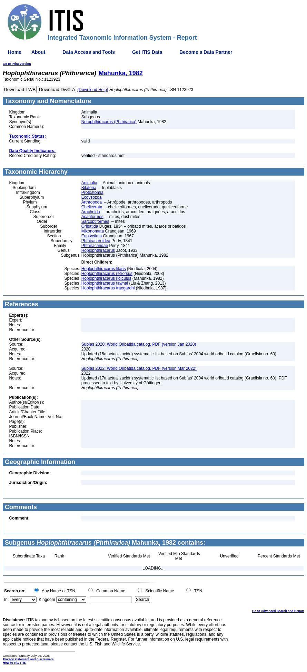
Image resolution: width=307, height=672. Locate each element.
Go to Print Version (17, 64)
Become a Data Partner (205, 52)
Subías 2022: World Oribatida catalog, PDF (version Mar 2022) (139, 368)
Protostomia (92, 192)
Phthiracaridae (94, 245)
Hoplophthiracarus (98, 250)
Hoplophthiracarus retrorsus (106, 273)
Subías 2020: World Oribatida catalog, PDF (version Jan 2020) (138, 344)
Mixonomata (92, 231)
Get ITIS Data (147, 52)
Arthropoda (91, 202)
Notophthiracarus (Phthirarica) (109, 121)
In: (6, 599)
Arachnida (90, 211)
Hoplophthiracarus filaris (103, 268)
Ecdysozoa (91, 197)
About (38, 52)
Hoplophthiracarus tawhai (104, 283)
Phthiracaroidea (95, 240)
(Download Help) (92, 89)
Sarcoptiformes (95, 221)
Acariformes (92, 216)
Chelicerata (91, 207)
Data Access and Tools (88, 52)
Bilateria (88, 187)
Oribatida (89, 226)
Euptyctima (91, 236)
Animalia (89, 182)
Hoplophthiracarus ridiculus (106, 278)
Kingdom (47, 599)
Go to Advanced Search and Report (278, 611)
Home (14, 52)
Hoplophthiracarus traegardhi (108, 288)
